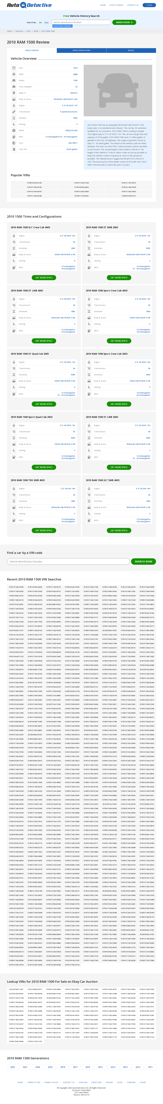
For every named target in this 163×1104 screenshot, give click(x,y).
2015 (100, 1068)
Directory (97, 1084)
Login (149, 5)
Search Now (123, 22)
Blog (120, 1084)
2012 (137, 1068)
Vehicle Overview (31, 51)
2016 (87, 1068)
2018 (62, 1068)
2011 (150, 1068)
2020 (37, 1068)
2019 (50, 1068)
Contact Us (133, 5)
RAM (75, 76)
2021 (25, 1068)
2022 (12, 1068)
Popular (83, 1084)
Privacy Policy (51, 1084)
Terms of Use (33, 1084)
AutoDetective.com (29, 5)
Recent (109, 1084)
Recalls (131, 51)
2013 (125, 1068)
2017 (75, 1068)
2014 (112, 1068)
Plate (47, 22)
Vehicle (81, 51)
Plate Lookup (116, 5)
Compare (131, 1084)
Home (103, 5)
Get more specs (44, 279)
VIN (40, 22)
